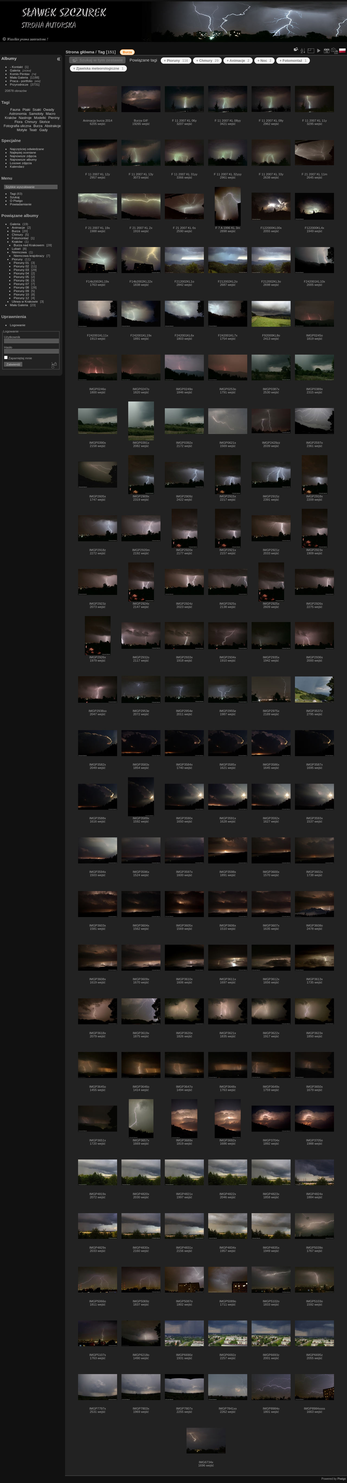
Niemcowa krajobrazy (29, 255)
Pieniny (54, 118)
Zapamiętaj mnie (18, 358)
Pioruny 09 (21, 291)
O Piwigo (16, 200)
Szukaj (15, 197)
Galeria (15, 70)
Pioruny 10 (21, 294)
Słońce (44, 122)
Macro (51, 114)
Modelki (40, 118)
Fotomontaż (20, 238)
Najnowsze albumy (23, 159)
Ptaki (26, 110)
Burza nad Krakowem (29, 245)
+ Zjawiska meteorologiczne (98, 68)
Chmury (31, 122)
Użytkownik (12, 337)
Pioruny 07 (21, 284)
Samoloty (36, 114)
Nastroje (25, 118)
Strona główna (80, 52)
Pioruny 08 (21, 287)
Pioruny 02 (21, 266)
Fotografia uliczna (17, 126)
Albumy (9, 58)
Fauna (15, 110)
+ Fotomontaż (293, 61)
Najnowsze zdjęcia (23, 156)
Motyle (22, 130)
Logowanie (17, 325)
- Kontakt (16, 67)
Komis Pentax (20, 74)
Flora (19, 122)
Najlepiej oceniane (23, 152)
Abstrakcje (52, 126)
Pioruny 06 (21, 280)
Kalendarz (17, 166)
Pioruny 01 (21, 262)
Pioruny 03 (21, 269)
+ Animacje (238, 61)
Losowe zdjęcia (21, 163)
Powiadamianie (21, 204)
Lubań (16, 248)
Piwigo (342, 1478)
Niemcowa (19, 252)
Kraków (11, 118)
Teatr (33, 130)
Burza (37, 126)
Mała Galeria (19, 77)
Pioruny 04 (21, 273)
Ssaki (37, 110)
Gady (43, 130)
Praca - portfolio (21, 81)
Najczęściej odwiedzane (27, 149)
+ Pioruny (176, 61)
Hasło (8, 347)
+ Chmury (207, 61)
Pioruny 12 (21, 298)
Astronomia (18, 114)
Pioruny (17, 259)
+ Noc (264, 61)
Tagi (13, 193)
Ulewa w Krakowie (25, 301)
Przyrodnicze (19, 84)
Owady (48, 110)
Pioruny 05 (21, 277)
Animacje (18, 227)
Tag (101, 52)
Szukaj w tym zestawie (101, 60)
